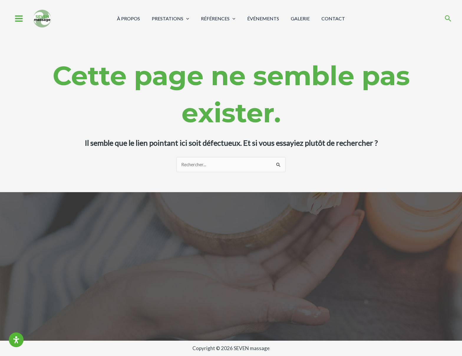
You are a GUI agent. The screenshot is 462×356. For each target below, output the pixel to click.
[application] (190, 18)
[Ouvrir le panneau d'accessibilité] (16, 339)
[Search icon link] (448, 19)
